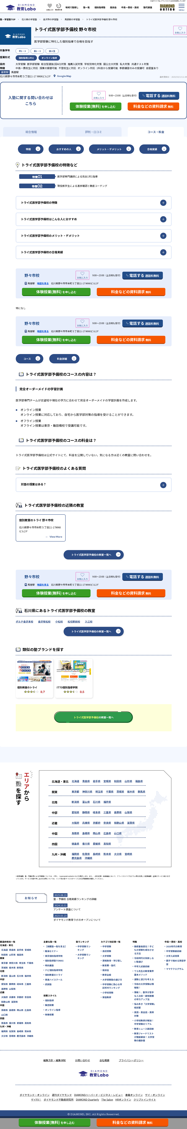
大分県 (118, 854)
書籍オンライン (134, 1095)
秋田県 (118, 781)
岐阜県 (96, 812)
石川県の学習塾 (29, 19)
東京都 (75, 791)
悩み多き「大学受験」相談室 (144, 1005)
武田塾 (48, 984)
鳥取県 (75, 833)
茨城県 (120, 791)
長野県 (118, 812)
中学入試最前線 (141, 966)
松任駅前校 (74, 621)
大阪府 (75, 823)
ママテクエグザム (175, 968)
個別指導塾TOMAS (54, 960)
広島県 (107, 833)
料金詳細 (62, 359)
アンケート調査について (67, 909)
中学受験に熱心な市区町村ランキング (112, 986)
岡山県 (96, 833)
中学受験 (106, 946)
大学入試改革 (172, 955)
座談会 (113, 7)
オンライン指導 (52, 1009)
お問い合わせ (82, 1060)
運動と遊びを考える (144, 979)
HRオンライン (123, 1099)
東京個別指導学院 (53, 955)
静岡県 (86, 812)
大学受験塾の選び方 (112, 979)
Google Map (64, 76)
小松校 (59, 621)
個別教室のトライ (53, 974)
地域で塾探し (72, 7)
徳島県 (75, 843)
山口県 (118, 833)
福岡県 (75, 854)
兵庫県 (86, 823)
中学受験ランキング (84, 948)
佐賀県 (86, 854)
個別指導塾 (99, 7)
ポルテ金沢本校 (24, 621)
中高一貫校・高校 (130, 7)
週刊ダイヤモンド (62, 1095)
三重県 (107, 812)
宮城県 (107, 781)
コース (27, 359)
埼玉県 (99, 791)
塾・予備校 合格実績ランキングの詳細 (74, 899)
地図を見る (43, 283)
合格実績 (152, 149)
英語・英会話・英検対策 (144, 1014)
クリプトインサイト (145, 1099)
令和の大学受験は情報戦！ (144, 985)
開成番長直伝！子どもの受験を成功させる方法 (144, 950)
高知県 (107, 843)
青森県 (86, 781)
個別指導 (49, 1000)
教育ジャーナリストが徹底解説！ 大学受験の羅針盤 (144, 1037)
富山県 (86, 802)
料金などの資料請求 (153, 106)
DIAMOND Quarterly (87, 1099)
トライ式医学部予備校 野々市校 (101, 19)
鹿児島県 (77, 858)
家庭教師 (106, 997)
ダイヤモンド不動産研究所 (59, 1099)
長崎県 (96, 854)
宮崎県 (128, 854)
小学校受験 (107, 992)
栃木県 (131, 791)
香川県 (86, 843)
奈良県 (107, 823)
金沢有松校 (44, 621)
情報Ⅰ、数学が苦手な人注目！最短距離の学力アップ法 (144, 996)
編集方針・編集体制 (54, 1060)
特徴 (28, 149)
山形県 (128, 781)
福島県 (139, 781)
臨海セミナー (51, 951)
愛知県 (75, 812)
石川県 (96, 802)
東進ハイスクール (53, 979)
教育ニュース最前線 (144, 1028)
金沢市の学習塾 (50, 19)
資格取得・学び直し (112, 960)
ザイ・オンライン (155, 1095)
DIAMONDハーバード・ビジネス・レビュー (98, 1095)
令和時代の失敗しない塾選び (144, 960)
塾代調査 (147, 7)
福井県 (107, 802)
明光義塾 (49, 965)
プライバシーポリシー (131, 1060)
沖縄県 (88, 858)
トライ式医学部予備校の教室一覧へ (91, 554)
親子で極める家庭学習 (176, 962)
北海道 (75, 781)
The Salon (107, 1099)
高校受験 (106, 951)
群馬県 (141, 791)
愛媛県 (96, 843)
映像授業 (49, 1014)
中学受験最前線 (173, 951)
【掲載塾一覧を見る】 (56, 946)
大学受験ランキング (84, 956)
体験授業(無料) (96, 106)
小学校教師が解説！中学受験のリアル (144, 1022)
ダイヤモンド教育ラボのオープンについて (77, 920)
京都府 (96, 823)
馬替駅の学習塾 (72, 19)
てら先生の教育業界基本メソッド (144, 972)
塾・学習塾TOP (7, 19)
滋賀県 (131, 823)
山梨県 (128, 812)
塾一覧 (86, 7)
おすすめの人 (63, 149)
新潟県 (75, 802)
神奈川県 (87, 791)
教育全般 (106, 974)
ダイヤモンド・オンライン (35, 1095)
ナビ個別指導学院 (53, 970)
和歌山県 (119, 823)
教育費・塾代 (108, 965)
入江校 (88, 621)
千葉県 (109, 791)
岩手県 (96, 781)
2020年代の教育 (174, 946)
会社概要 (104, 1060)
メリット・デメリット (109, 149)
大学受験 (106, 955)
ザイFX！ (36, 1099)
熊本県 (107, 854)
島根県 (86, 833)
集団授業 (49, 1005)
